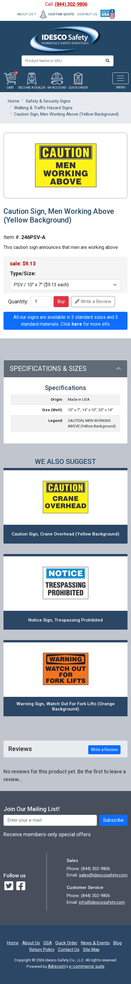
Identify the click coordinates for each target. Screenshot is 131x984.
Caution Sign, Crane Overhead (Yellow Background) (65, 534)
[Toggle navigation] (120, 78)
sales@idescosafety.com (103, 875)
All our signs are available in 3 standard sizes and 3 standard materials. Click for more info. (65, 320)
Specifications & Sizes (48, 369)
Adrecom (57, 966)
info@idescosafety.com (102, 902)
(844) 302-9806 (71, 4)
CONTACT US (87, 14)
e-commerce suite (87, 966)
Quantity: (18, 301)
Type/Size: (23, 273)
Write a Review (93, 301)
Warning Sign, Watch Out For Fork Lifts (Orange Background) (65, 706)
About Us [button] (25, 14)
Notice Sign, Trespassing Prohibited (65, 620)
